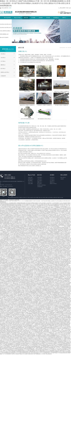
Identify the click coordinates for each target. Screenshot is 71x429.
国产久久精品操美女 (23, 273)
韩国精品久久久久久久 (15, 276)
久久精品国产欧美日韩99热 (18, 284)
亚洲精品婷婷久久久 (29, 294)
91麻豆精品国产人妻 (43, 258)
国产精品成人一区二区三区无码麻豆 (26, 231)
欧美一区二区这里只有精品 (11, 294)
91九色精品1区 (47, 277)
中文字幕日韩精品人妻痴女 (47, 216)
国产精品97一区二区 (30, 331)
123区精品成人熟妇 (3, 312)
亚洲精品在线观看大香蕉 (51, 211)
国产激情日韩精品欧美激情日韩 (38, 283)
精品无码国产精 (40, 213)
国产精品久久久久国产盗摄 (47, 248)
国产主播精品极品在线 (6, 239)
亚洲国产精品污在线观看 (27, 326)
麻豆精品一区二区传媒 (40, 279)
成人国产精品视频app (47, 324)
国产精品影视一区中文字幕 (21, 207)
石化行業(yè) (3, 53)
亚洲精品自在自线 (36, 313)
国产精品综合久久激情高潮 (58, 204)
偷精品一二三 (53, 207)
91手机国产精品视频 (60, 211)
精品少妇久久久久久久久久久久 (37, 209)
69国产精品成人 (26, 333)
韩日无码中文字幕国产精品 (46, 296)
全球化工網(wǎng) (46, 197)
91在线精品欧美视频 (46, 241)
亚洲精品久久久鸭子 (38, 238)
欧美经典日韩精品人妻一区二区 (60, 258)
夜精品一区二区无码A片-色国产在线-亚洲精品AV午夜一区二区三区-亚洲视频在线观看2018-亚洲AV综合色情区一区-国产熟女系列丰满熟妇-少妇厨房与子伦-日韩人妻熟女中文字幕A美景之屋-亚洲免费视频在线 (35, 3)
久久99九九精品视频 (22, 308)
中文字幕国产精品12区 (15, 206)
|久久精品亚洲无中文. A (14, 301)
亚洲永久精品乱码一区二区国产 (44, 207)
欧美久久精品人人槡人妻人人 (24, 290)
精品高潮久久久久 (37, 214)
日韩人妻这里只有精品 (9, 296)
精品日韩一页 (3, 279)
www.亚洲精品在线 (36, 300)
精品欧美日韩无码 (44, 243)
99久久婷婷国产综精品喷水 (10, 285)
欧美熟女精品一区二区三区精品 (34, 317)
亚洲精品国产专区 (8, 345)
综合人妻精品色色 (62, 346)
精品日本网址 (18, 234)
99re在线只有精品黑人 (9, 313)
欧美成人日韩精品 (32, 221)
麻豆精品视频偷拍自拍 (29, 347)
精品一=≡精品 (46, 272)
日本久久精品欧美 (15, 273)
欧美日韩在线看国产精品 (43, 215)
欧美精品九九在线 (5, 326)
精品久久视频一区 (44, 255)
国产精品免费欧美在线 (55, 209)
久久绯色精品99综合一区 (31, 327)
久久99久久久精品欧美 (39, 239)
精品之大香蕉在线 (27, 284)
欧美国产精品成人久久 (11, 349)
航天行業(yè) (3, 68)
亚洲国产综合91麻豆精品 (13, 309)
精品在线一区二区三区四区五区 (28, 210)
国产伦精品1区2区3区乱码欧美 (65, 313)
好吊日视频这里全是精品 (32, 291)
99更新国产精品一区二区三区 (18, 283)
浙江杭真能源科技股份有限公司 (14, 197)
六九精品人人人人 (46, 333)
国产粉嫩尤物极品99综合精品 (57, 233)
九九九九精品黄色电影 (42, 345)
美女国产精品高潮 (19, 209)
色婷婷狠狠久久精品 (53, 350)
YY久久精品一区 (7, 311)
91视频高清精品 (52, 312)
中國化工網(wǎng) (39, 197)
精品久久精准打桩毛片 (29, 353)
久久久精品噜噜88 (15, 300)
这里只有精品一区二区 (8, 318)
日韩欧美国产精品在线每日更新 (41, 242)
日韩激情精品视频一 (9, 316)
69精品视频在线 (10, 344)
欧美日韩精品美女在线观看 (60, 227)
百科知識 (48, 17)
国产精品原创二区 (26, 279)
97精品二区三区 (63, 332)
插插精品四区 (2, 285)
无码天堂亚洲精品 (64, 221)
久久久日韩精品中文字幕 (37, 298)
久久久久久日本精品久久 (17, 319)
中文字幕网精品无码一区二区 (49, 283)
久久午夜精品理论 (38, 280)
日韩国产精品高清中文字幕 (44, 246)
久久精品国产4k (16, 266)
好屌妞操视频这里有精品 (56, 292)
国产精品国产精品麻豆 (25, 265)
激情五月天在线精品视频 (18, 298)
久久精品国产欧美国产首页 (14, 231)
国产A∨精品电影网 (25, 316)
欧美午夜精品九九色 (13, 336)
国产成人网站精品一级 (10, 323)
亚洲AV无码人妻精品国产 (49, 300)
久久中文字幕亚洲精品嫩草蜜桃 (30, 292)
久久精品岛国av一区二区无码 (48, 329)
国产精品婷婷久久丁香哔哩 (36, 284)
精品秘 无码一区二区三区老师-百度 (31, 345)
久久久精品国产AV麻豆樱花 (62, 345)
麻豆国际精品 (15, 243)
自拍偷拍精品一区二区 (36, 212)
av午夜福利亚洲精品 (51, 317)
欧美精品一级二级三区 (54, 260)
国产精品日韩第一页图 (29, 250)
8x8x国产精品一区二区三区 (17, 240)
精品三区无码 (68, 293)
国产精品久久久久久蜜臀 (21, 297)
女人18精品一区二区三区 (30, 224)
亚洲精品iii (61, 306)
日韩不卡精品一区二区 (7, 261)
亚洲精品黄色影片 (46, 268)
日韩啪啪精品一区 (49, 309)
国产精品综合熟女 (14, 239)
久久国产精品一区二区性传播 (19, 323)
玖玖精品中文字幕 (42, 234)
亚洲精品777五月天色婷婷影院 (46, 343)
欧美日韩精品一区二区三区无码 (20, 289)
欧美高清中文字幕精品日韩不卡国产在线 (41, 228)
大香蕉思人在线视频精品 (54, 232)
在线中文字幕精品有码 (11, 327)
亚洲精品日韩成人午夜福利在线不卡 (9, 274)
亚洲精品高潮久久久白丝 (48, 213)
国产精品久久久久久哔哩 (46, 214)
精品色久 (61, 246)
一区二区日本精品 (36, 332)
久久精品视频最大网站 (45, 290)
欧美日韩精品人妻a (32, 230)
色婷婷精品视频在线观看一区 (36, 346)
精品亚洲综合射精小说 (37, 343)
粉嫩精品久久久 (42, 264)
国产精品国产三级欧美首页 (6, 330)
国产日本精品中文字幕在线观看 (29, 229)
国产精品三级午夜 (17, 264)
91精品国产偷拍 (4, 251)
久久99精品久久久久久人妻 (34, 211)
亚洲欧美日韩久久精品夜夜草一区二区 (38, 206)
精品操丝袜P (46, 245)
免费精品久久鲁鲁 (21, 208)
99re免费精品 (14, 213)
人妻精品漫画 (11, 272)
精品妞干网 (66, 327)
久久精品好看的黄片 (7, 276)
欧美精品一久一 (49, 330)
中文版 (67, 7)
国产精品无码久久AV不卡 (22, 306)
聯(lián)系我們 (62, 7)
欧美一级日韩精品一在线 (40, 330)
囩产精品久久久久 (21, 353)
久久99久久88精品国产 (54, 308)
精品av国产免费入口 (40, 327)
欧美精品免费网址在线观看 (19, 292)
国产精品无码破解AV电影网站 (7, 295)
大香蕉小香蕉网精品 (53, 294)
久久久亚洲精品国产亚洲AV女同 (7, 266)
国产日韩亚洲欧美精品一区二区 (21, 349)
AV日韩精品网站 (40, 292)
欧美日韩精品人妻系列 (55, 210)
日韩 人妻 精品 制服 (62, 259)
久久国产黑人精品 (12, 234)
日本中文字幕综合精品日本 (51, 328)
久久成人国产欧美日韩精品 (54, 346)
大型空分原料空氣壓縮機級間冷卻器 (27, 118)
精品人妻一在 (45, 229)
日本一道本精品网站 (60, 208)
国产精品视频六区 (10, 264)
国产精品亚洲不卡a (59, 280)
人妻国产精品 (16, 335)
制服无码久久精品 (66, 246)
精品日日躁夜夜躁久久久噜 (32, 349)
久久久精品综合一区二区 (36, 325)
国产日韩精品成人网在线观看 (47, 347)
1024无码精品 (7, 256)
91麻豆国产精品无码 (3, 331)
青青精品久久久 (4, 280)
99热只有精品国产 (31, 222)
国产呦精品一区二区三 (66, 341)
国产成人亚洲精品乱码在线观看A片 (7, 245)
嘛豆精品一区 (57, 317)
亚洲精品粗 (6, 299)
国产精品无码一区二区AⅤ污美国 (24, 328)
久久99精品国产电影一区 (46, 352)
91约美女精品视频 (50, 242)
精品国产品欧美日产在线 (52, 243)
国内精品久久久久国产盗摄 (26, 350)
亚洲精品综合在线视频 (52, 289)
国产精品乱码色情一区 (25, 344)
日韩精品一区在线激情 (18, 211)
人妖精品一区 (27, 312)
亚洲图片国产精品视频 (31, 335)
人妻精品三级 (31, 316)
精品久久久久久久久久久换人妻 (61, 333)
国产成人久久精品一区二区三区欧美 (36, 272)
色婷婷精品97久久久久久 (46, 342)
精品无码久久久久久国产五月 (58, 327)
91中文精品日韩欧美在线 (14, 314)
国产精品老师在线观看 (64, 261)
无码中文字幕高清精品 (9, 211)
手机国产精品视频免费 (17, 227)
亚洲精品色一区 (9, 273)
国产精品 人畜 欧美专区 (51, 221)
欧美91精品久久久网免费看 (45, 212)
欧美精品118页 (46, 294)
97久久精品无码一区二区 (62, 273)
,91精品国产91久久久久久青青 (28, 340)
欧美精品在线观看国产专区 (9, 216)
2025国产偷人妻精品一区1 (33, 267)
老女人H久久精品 (28, 243)
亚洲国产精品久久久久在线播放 (51, 208)
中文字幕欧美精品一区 (18, 272)
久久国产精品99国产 (16, 345)
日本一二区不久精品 (56, 332)
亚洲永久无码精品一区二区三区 (43, 312)
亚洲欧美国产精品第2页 (28, 298)
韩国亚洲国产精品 (22, 307)
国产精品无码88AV (58, 222)
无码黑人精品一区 (10, 292)
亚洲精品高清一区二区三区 (65, 256)
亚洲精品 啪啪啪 (28, 212)
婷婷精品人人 (58, 335)
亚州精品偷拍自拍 (42, 306)
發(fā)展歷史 (30, 180)
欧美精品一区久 (11, 347)
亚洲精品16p (68, 307)
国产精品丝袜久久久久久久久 (49, 222)
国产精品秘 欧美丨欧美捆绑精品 (46, 233)
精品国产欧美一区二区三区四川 (48, 316)
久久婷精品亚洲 (22, 276)
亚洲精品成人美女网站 (37, 250)
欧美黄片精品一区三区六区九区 (54, 240)
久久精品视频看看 (59, 344)
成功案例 (41, 17)
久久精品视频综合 (67, 217)
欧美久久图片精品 (46, 275)
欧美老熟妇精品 (53, 241)
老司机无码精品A (6, 238)
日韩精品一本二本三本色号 (16, 244)
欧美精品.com (65, 348)
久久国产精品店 (19, 333)
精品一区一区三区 (47, 348)
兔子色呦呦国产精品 (37, 257)
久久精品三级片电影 (57, 251)
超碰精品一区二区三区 (37, 285)
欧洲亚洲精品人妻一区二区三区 (26, 268)
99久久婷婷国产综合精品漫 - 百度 (31, 334)
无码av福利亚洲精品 (34, 301)
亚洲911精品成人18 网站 (64, 291)
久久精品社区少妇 (54, 273)
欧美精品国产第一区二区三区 (56, 212)
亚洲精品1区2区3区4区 (52, 280)
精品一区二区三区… (57, 347)
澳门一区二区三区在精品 (65, 326)
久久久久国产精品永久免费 (65, 330)
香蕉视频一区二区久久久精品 (11, 306)
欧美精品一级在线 (57, 242)
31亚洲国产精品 (25, 259)
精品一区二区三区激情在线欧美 (31, 329)
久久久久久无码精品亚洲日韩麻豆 (31, 302)
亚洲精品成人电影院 (5, 214)
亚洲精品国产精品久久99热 (52, 345)
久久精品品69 (65, 336)
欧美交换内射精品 (53, 302)
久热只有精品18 (11, 225)
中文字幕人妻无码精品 (60, 290)
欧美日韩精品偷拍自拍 (33, 213)
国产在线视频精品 (43, 328)
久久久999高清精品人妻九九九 (13, 241)
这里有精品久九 (25, 211)
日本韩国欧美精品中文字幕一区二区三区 (14, 210)
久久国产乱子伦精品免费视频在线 (59, 307)
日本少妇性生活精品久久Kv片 (36, 352)
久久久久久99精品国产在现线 (33, 234)
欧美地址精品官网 (46, 351)
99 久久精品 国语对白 (55, 276)
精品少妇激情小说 (41, 277)
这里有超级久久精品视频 (61, 241)
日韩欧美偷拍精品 (62, 268)
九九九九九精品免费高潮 (22, 258)
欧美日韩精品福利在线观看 (10, 209)
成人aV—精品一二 (57, 329)
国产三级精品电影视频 (38, 347)
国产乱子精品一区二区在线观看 (35, 205)
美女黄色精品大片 (5, 267)
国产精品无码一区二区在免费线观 (33, 289)
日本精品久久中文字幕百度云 (54, 245)
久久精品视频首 (27, 262)
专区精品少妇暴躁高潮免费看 (47, 238)
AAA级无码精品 (19, 351)
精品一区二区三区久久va (6, 246)
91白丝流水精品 (11, 348)
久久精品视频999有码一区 (40, 230)
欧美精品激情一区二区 (63, 224)
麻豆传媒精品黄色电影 (59, 239)
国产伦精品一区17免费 (9, 328)
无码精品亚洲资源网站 (39, 222)
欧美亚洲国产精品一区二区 (38, 268)
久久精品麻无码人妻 (18, 343)
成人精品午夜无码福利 (36, 255)
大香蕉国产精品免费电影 (27, 348)
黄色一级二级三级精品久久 (25, 293)
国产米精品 (42, 300)
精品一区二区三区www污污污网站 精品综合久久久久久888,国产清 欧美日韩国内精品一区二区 (40, 278)
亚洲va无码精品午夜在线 (15, 332)
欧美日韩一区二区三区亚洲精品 (47, 244)
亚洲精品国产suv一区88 (30, 242)
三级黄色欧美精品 (60, 342)
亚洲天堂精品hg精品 (64, 285)
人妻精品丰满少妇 (59, 336)
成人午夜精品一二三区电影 (8, 284)
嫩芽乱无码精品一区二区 (64, 216)
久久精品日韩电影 (47, 340)
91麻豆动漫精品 (12, 267)
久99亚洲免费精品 (43, 263)
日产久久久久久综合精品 (20, 224)
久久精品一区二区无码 (63, 232)
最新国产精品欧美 (22, 228)
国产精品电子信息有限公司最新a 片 (20, 225)
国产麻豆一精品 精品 (55, 284)
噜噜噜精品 (43, 285)
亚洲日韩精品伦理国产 (35, 246)
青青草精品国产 (18, 267)
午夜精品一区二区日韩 (42, 334)
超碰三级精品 (59, 274)
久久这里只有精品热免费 (37, 276)
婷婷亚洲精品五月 (42, 293)
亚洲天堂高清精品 (21, 299)
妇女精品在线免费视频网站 (51, 335)
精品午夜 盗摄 (30, 225)
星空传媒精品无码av (61, 296)
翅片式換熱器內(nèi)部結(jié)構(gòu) (44, 118)
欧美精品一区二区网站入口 (46, 257)
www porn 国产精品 (25, 221)
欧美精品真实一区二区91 (65, 257)
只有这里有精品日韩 (15, 341)
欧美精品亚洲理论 (25, 351)
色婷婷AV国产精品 (41, 262)
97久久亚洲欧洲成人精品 (38, 261)
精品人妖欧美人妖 (17, 216)
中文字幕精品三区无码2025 (21, 204)
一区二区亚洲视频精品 (28, 313)
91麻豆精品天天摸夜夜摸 (19, 245)
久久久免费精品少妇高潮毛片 (8, 215)
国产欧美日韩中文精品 (18, 255)
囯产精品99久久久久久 (15, 352)
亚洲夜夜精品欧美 (66, 324)
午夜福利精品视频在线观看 (7, 223)
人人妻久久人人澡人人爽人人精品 (32, 207)
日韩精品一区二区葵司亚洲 (11, 333)
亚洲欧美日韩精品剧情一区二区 (6, 342)
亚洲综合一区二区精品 (39, 204)
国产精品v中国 (56, 300)
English (69, 7)
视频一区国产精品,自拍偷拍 (30, 266)
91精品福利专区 (42, 225)
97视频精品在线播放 (59, 312)
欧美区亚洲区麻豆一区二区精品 (40, 299)
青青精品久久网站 (33, 262)
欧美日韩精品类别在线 (54, 268)
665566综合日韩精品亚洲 (49, 262)
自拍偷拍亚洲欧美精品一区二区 (15, 275)
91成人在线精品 (56, 323)
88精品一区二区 (4, 255)
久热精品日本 (32, 265)
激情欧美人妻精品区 (57, 229)
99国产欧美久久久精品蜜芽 (12, 251)
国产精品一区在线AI (6, 229)
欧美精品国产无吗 (66, 315)
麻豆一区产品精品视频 (53, 295)
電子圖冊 (33, 17)
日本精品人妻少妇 (5, 343)
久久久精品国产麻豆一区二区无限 (45, 326)
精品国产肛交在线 (59, 228)
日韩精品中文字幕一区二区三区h (6, 302)
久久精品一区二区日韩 (10, 289)
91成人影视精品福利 (38, 316)
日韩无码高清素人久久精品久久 (59, 293)
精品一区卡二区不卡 (24, 223)
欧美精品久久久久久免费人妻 (23, 309)
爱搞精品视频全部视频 (48, 327)
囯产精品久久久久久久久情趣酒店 (46, 332)
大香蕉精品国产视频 (43, 211)
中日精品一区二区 (10, 250)
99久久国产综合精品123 (50, 234)
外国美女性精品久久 (7, 213)
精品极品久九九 (48, 349)
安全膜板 (61, 77)
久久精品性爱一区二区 (57, 213)
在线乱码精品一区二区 (5, 297)
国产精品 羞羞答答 (24, 317)
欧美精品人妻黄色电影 (46, 250)
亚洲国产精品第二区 (5, 249)
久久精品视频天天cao (17, 317)
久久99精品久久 (38, 266)
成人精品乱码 (31, 280)
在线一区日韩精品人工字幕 (47, 247)
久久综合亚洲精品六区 (51, 263)
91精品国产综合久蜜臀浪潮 (12, 291)
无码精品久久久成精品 (13, 208)
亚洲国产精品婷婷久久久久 (27, 343)
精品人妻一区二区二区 (46, 276)
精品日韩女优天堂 (35, 217)
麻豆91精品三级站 (47, 267)
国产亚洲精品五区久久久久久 (25, 206)
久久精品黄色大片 (35, 215)
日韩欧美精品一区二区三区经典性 (16, 248)
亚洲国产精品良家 (45, 325)
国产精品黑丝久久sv (61, 295)
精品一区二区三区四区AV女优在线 (18, 302)
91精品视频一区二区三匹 (13, 307)
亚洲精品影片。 (21, 243)
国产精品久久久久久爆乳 (19, 214)
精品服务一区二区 (18, 221)
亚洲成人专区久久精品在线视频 (38, 341)
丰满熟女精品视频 (47, 261)
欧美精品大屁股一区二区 (8, 233)
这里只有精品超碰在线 (13, 247)
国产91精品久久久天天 (26, 342)
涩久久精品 (19, 265)
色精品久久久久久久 (38, 229)
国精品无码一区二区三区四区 (48, 226)
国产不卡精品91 (62, 351)
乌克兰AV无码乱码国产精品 (59, 325)
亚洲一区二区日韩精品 (40, 259)
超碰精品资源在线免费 (38, 226)
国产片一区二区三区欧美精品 (25, 346)
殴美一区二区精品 (55, 281)
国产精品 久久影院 (30, 238)
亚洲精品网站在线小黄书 (49, 297)
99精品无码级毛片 (57, 285)
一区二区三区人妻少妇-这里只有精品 (36, 319)
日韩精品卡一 (57, 291)
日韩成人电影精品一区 (49, 307)
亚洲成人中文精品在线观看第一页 (52, 224)
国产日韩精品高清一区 (4, 268)
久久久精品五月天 (44, 317)
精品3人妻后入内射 (22, 335)
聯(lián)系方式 (63, 177)
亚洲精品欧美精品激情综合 (44, 260)
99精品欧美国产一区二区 (35, 233)
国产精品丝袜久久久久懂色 (19, 313)
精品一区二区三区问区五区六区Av (61, 334)
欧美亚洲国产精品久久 (35, 293)
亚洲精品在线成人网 (38, 331)
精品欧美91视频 (10, 280)
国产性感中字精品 (41, 349)
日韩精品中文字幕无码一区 (10, 329)
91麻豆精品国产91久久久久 (60, 301)
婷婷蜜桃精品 (48, 225)
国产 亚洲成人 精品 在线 (57, 223)
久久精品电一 (58, 221)
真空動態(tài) (56, 17)
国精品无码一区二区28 (30, 204)
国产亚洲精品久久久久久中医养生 (24, 336)
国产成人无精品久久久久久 (47, 298)
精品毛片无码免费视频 (27, 215)
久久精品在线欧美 (32, 309)
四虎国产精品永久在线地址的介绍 (48, 282)
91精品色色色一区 (49, 293)
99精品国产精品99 (4, 348)
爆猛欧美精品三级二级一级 (11, 265)
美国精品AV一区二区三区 (15, 217)
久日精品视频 (47, 311)
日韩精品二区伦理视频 (50, 334)
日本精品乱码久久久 (59, 283)
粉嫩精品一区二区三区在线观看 (44, 302)
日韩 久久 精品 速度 (26, 296)
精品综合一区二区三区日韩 (39, 231)
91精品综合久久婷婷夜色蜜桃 (62, 328)
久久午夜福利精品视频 (17, 259)
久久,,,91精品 (32, 248)
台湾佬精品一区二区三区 (57, 343)
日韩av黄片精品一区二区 (48, 204)
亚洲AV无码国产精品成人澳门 (24, 352)
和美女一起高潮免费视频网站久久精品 (41, 240)
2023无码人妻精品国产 (17, 295)
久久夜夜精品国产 (20, 262)
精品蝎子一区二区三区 (37, 232)
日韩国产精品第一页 (55, 352)
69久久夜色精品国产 (17, 344)
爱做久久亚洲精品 (7, 310)
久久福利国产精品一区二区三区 (27, 264)
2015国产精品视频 (26, 272)
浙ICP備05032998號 (59, 197)
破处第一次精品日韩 (39, 223)
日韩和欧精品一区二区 (15, 256)
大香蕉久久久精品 (35, 249)
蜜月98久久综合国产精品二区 (5, 315)
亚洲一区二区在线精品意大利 (62, 302)
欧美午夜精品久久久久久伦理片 (33, 258)
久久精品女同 (53, 349)
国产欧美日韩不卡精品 (39, 265)
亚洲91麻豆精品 (22, 212)
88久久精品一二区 (25, 311)
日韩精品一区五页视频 (53, 272)
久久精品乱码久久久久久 (57, 309)
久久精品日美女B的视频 (28, 245)
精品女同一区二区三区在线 (14, 308)
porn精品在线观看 (28, 208)
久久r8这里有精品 (40, 273)
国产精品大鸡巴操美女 (55, 261)
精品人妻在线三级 (57, 244)
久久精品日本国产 (8, 240)
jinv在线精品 (37, 263)
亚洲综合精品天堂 (42, 249)
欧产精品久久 (14, 277)
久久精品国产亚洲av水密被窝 (57, 247)
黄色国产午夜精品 (9, 243)
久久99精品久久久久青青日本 (24, 241)
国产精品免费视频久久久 (57, 231)
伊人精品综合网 (36, 225)
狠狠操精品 (52, 341)
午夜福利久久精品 (54, 259)
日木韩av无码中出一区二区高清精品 (35, 333)
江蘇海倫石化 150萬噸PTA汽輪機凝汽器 (44, 105)
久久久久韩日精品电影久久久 (49, 265)
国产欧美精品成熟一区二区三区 (53, 313)
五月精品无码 (66, 239)
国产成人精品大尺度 (6, 244)
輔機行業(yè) (3, 64)
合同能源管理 (3, 75)
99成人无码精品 (54, 296)
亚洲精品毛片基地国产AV (7, 227)
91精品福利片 (52, 333)
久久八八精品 (64, 251)
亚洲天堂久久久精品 (32, 223)
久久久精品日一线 (45, 295)
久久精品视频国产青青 (21, 294)
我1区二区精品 (23, 330)
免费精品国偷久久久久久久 (44, 350)
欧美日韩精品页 (22, 256)
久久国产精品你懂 (41, 307)
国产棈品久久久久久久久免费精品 (52, 306)
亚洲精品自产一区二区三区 (63, 277)
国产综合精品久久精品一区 (48, 319)
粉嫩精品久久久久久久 (4, 309)
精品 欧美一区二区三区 (30, 239)
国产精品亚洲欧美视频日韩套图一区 (28, 274)
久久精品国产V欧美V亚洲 (45, 314)
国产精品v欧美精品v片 (45, 318)
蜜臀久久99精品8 (54, 267)
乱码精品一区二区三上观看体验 (61, 310)
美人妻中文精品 (40, 329)
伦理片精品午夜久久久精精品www (9, 224)
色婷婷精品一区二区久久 (48, 223)
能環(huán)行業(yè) (53, 183)
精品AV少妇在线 (6, 208)
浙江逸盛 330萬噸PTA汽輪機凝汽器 (61, 105)
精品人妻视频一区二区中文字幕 (7, 317)
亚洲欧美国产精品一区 (41, 291)
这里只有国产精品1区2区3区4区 (20, 331)
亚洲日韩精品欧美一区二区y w (41, 274)
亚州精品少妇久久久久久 (21, 242)
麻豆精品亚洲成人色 (33, 311)
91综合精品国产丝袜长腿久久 (64, 284)
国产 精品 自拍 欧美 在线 (60, 263)
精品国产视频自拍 (21, 312)
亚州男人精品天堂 (23, 238)
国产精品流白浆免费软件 (9, 205)
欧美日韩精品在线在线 (28, 283)
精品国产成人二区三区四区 (59, 279)
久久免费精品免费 (15, 318)
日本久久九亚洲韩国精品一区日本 (35, 244)
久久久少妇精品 (59, 315)
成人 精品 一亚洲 (34, 241)
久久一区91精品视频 (54, 277)
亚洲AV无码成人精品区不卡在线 (59, 248)
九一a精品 (14, 242)
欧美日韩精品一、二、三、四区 (60, 226)
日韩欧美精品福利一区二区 (20, 205)
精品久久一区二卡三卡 (49, 206)
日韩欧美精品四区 (10, 255)
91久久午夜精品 (54, 342)
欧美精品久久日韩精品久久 (17, 342)
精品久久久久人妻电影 (35, 328)
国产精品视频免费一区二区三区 (33, 306)
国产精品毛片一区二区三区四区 (7, 319)
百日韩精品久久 (5, 290)
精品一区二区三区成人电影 (35, 296)
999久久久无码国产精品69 (64, 209)
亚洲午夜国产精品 (20, 260)
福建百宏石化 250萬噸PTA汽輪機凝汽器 (61, 91)
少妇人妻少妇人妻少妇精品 (14, 212)
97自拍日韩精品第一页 (57, 215)
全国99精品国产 (50, 258)
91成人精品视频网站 (28, 325)
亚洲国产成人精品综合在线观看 (17, 261)
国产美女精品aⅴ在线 (30, 226)
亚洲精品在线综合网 (63, 352)
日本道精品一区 (41, 348)
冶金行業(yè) (3, 57)
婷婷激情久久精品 (19, 229)
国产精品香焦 (50, 323)
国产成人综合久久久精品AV (38, 294)
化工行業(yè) (3, 61)
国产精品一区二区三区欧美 (23, 247)
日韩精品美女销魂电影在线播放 (60, 265)
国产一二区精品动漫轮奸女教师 (37, 324)
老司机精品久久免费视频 (64, 240)
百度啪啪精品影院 (66, 306)
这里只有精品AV (66, 344)
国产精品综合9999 (52, 336)
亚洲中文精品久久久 (58, 266)
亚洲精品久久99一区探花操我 (5, 230)
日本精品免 (6, 226)
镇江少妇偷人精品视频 (17, 316)
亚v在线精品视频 (50, 205)
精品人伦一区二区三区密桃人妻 (53, 256)
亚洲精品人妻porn (12, 268)
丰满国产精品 (56, 262)
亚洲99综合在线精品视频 (12, 299)
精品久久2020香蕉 (52, 315)
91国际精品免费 (39, 295)
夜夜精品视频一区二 (63, 276)
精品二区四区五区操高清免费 (13, 226)
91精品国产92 (19, 274)
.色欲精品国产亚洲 (25, 310)
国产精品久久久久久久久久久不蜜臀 (59, 298)
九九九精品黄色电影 (34, 344)
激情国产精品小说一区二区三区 (52, 299)
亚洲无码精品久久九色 (16, 330)
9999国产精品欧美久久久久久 (16, 311)
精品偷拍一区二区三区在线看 (26, 227)
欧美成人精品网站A (48, 281)
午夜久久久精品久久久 (64, 340)
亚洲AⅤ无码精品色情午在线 (16, 310)
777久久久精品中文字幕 (4, 307)
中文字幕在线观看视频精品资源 (63, 272)
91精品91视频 (31, 310)
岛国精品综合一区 (57, 206)
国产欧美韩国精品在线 (6, 352)
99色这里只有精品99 (16, 223)
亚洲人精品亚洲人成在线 (66, 229)
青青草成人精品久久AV (50, 249)
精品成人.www (11, 214)
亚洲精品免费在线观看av (49, 279)
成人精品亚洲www (24, 230)
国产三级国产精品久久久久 (62, 350)
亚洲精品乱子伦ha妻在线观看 (60, 249)
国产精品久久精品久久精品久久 (43, 315)
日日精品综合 (28, 323)
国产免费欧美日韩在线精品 (40, 335)
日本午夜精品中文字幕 (39, 340)
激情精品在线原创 (53, 314)
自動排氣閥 (44, 91)
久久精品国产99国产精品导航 (65, 262)
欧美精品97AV (8, 278)
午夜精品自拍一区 (25, 267)
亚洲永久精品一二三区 (4, 258)
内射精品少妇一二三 (40, 311)
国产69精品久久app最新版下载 (25, 217)
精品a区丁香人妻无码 (22, 251)
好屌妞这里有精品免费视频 (16, 350)
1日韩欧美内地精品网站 (27, 255)
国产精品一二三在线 (8, 242)
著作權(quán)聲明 (52, 197)
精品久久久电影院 (59, 275)
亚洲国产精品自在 (13, 262)
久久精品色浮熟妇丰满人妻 (31, 251)
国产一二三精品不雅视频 (5, 228)
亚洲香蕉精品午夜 (58, 318)
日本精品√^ (27, 205)
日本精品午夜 (68, 301)
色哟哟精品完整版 (54, 225)
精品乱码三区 (4, 324)
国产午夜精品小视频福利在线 (35, 290)
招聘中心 (64, 17)
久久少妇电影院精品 (28, 300)
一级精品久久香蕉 (65, 274)
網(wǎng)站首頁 (7, 17)
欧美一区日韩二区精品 (36, 314)
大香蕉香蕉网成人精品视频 (27, 249)
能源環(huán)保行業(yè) (5, 72)
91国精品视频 (51, 325)
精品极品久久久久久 (47, 273)
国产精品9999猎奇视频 (28, 232)
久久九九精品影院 (12, 326)
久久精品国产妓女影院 (22, 239)
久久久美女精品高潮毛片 (54, 246)
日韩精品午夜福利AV (56, 216)
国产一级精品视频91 (59, 230)
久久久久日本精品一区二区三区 (31, 256)
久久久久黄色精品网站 (47, 292)
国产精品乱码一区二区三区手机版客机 (18, 315)
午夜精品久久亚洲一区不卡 (36, 342)
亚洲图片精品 (54, 324)
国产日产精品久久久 (24, 244)
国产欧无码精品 (60, 324)
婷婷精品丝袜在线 (11, 331)
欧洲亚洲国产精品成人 (45, 232)
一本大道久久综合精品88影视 (40, 224)
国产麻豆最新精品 (22, 282)
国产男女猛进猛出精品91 (56, 257)
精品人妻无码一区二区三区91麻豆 (24, 246)
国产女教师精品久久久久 (13, 258)
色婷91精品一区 (11, 335)
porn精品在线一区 (28, 324)
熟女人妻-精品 (50, 229)
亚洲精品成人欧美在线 (18, 348)
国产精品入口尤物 (10, 334)
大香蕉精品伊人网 (47, 209)
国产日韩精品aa (8, 346)
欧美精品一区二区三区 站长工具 (57, 348)
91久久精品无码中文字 (4, 207)
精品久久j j (30, 341)
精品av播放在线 (29, 332)
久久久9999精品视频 (25, 275)
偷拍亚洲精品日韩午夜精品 (42, 256)
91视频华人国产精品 (3, 325)
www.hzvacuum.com (8, 184)
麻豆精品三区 (36, 260)
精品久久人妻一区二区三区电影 (22, 213)
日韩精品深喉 (40, 267)
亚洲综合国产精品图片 (5, 336)
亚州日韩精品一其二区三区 (39, 297)
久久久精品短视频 (31, 247)
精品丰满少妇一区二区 (64, 282)
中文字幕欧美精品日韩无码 (41, 221)
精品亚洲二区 (64, 331)
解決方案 (26, 17)
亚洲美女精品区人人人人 (65, 206)
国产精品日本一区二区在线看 (38, 245)
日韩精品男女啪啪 (45, 346)
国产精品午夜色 (13, 229)
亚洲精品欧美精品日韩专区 (18, 279)
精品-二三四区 (35, 348)
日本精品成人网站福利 (25, 280)
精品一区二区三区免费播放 (5, 314)
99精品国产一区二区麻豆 (57, 331)
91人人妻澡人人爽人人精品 (7, 277)
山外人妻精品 (21, 300)
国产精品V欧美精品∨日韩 (46, 284)
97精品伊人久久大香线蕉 (52, 255)
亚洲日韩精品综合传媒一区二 (17, 278)
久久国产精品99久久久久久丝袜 (29, 263)
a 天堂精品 (58, 349)
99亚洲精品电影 (66, 247)
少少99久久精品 (25, 319)
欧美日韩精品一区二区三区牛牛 (25, 314)
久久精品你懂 (51, 266)
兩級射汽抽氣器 (27, 77)
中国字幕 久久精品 (14, 353)
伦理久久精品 (34, 208)
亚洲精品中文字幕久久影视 (22, 291)
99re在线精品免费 (22, 233)
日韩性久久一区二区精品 (23, 222)
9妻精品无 (32, 281)
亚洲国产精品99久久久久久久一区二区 (41, 310)
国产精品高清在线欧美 (38, 308)
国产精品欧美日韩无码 (59, 217)
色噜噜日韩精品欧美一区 (29, 299)
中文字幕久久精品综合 (4, 272)
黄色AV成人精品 (53, 290)
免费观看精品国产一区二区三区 (59, 205)
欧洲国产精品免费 (7, 206)
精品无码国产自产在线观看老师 (34, 318)
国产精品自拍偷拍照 (64, 245)
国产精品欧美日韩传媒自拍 (16, 230)
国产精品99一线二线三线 (12, 325)
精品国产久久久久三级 (8, 259)
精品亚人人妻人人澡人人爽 (49, 227)
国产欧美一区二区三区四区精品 (27, 216)
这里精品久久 (28, 282)
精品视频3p (16, 328)
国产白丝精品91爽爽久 (64, 210)
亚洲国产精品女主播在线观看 (19, 334)
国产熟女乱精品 (9, 279)
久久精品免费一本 (3, 327)
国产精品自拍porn (25, 295)
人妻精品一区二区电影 (6, 350)
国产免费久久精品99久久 (20, 329)
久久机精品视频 (36, 264)
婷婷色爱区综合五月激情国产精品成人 (12, 281)
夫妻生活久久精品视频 (61, 294)
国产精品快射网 (60, 264)
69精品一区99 (18, 268)
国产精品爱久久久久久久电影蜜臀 (15, 249)
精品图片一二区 (53, 311)
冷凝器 (44, 77)
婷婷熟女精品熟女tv (43, 313)
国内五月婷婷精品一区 (18, 215)
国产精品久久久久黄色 (65, 242)
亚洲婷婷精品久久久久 (15, 228)
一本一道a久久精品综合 (13, 222)
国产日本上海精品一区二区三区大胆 (64, 314)
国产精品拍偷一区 (66, 230)
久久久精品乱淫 (41, 217)
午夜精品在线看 (63, 323)
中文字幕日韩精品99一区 (57, 238)
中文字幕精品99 (52, 310)
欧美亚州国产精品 (17, 280)
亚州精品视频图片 (65, 319)
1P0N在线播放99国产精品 (50, 230)
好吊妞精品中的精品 (61, 243)
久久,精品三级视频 (22, 226)
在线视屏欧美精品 (5, 293)
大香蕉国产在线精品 (34, 323)
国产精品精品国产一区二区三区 (24, 301)
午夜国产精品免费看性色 (54, 351)
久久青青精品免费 (33, 312)
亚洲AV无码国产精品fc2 (27, 209)
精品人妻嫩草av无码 (30, 228)
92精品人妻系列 (16, 233)
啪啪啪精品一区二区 (60, 207)
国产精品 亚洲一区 (20, 325)
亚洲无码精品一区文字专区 (50, 217)
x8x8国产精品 (61, 281)
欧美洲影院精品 (38, 247)
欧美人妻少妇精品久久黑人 (29, 214)
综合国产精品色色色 (63, 300)
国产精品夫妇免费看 (5, 234)
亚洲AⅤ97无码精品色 (56, 330)
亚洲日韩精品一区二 (31, 259)
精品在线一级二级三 (30, 297)
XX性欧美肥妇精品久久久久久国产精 (63, 311)
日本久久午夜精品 (39, 351)
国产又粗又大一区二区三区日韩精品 (16, 340)
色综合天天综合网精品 (22, 277)
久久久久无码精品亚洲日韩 (27, 285)
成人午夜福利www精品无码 (5, 263)
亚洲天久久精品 (33, 279)
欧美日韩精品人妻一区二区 (19, 250)
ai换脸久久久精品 (32, 295)
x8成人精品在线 (48, 353)
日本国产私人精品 (13, 232)
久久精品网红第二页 (61, 255)
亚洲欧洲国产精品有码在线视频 (64, 308)
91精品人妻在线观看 (46, 308)
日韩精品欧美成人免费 (62, 299)
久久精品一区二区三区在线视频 (51, 264)
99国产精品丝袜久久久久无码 (31, 277)
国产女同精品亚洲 (47, 259)
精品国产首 (28, 233)
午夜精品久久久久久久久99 (39, 281)
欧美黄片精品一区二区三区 (29, 260)
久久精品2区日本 (19, 285)
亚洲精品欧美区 (57, 297)
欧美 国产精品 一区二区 (55, 214)
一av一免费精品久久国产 (4, 231)
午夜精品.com (56, 282)
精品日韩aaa (66, 211)
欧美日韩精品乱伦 (8, 300)
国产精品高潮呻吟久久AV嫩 (12, 312)
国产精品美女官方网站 (57, 319)
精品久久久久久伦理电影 (55, 340)
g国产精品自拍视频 (37, 210)
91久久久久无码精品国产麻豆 (28, 240)
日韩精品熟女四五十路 (15, 346)
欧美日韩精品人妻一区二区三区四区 (64, 267)
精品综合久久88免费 (49, 285)
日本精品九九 (40, 344)
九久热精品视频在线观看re (20, 347)
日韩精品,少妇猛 (53, 228)
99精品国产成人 (3, 294)
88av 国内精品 (50, 215)
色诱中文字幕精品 (57, 316)
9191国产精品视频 (29, 276)
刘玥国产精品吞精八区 (62, 225)
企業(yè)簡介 (30, 177)
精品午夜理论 (34, 315)
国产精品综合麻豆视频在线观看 (38, 227)
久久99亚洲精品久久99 (56, 326)
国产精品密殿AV (29, 315)
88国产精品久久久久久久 (36, 243)
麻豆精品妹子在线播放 (24, 341)
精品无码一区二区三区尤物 (31, 330)
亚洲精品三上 (51, 318)
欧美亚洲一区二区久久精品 (36, 282)
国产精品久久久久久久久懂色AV (10, 260)
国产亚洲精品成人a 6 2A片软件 (39, 353)
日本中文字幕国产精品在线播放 (56, 250)
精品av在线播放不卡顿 (4, 308)
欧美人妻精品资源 (20, 232)
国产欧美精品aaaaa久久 (8, 283)
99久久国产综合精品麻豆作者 (12, 324)
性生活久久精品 (21, 324)
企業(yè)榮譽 (30, 183)
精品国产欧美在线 (12, 204)
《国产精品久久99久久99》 (43, 301)
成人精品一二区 (24, 234)
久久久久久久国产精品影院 (63, 260)
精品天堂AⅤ (44, 205)
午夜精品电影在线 (64, 317)
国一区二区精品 (4, 344)
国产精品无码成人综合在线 (25, 281)
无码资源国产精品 (32, 351)
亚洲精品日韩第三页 (35, 350)
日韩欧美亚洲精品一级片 (23, 318)
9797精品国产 (22, 266)
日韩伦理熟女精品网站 (50, 291)
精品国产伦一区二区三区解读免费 (16, 263)
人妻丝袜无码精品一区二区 (47, 331)
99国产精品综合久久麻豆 (31, 273)
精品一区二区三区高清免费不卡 (47, 251)
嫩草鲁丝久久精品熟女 (6, 332)
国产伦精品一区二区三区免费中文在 (36, 275)
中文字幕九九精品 (38, 248)
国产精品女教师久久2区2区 (15, 238)
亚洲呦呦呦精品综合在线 (40, 309)
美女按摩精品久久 (26, 248)
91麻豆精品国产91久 (5, 232)
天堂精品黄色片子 (30, 308)
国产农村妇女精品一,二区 (46, 210)
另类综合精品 (38, 251)
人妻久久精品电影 (12, 207)
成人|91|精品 (7, 301)
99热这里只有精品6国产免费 (13, 290)
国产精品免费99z (19, 326)
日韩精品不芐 (39, 241)
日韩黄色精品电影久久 (64, 297)
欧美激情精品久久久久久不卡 (49, 239)
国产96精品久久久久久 (37, 216)
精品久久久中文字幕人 (17, 257)
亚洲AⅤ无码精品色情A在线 (9, 221)
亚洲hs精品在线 (15, 246)
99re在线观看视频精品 (61, 289)
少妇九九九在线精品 (58, 341)
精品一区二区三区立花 (18, 296)
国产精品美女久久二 (44, 336)
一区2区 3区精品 (23, 332)
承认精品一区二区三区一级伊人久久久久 (11, 282)
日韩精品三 (65, 204)
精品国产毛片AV (52, 301)
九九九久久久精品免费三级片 (14, 293)
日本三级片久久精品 (58, 234)
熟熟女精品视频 (6, 204)
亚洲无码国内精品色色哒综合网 (27, 257)
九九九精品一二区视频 (48, 231)
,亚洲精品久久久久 (35, 326)
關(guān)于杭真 (17, 17)
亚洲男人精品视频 (45, 266)
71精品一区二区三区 (41, 208)
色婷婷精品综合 (53, 275)
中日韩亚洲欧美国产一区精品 (21, 327)
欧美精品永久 (11, 343)
